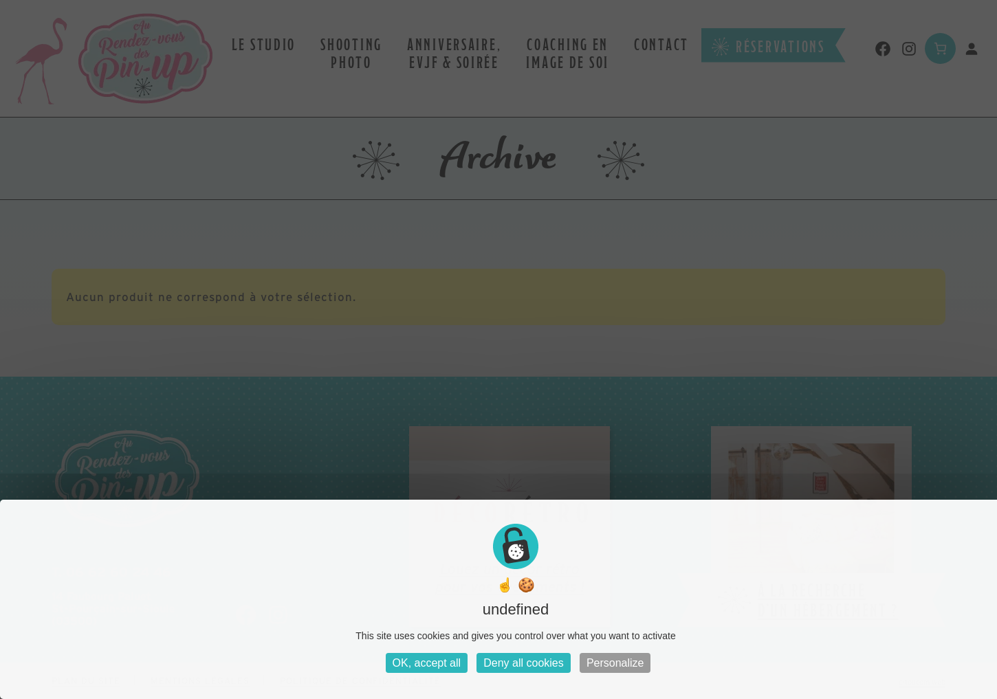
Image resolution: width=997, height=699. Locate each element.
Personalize (615, 663)
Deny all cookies (523, 663)
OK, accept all (427, 663)
